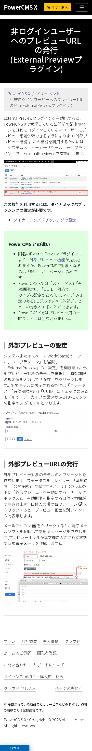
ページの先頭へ (68, 688)
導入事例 (51, 641)
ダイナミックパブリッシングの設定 (44, 220)
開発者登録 (47, 653)
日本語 (15, 748)
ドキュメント (48, 93)
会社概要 (29, 641)
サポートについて (49, 665)
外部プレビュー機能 (47, 260)
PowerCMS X (20, 7)
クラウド (72, 641)
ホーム (9, 641)
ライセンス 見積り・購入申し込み (34, 676)
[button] (14, 748)
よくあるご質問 (17, 653)
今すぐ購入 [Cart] (57, 7)
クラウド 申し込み (20, 688)
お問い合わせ (15, 665)
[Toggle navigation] (82, 7)
